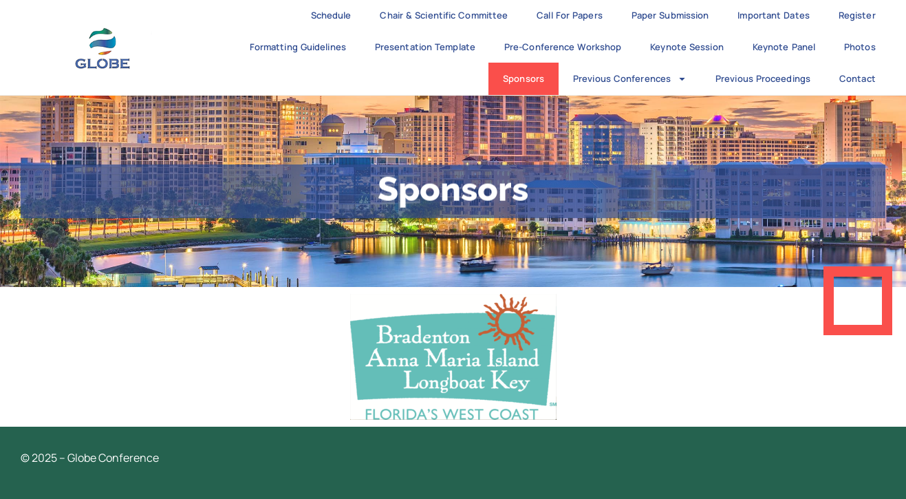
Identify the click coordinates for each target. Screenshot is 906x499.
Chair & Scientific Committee (444, 15)
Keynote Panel (784, 47)
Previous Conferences (630, 78)
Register (857, 15)
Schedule (331, 15)
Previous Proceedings (762, 78)
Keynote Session (687, 47)
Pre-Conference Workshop (562, 47)
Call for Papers (570, 15)
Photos (860, 47)
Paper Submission (670, 15)
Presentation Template (425, 47)
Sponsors (523, 78)
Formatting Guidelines (298, 47)
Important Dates (773, 15)
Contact (857, 78)
